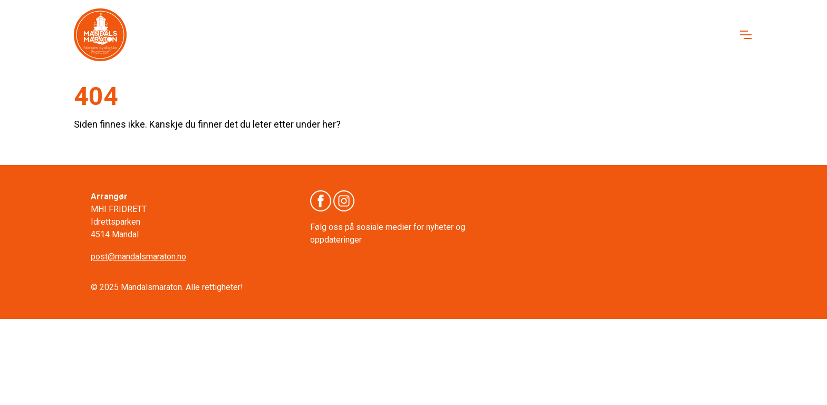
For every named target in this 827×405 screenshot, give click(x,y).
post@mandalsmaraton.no (138, 257)
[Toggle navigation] (745, 34)
